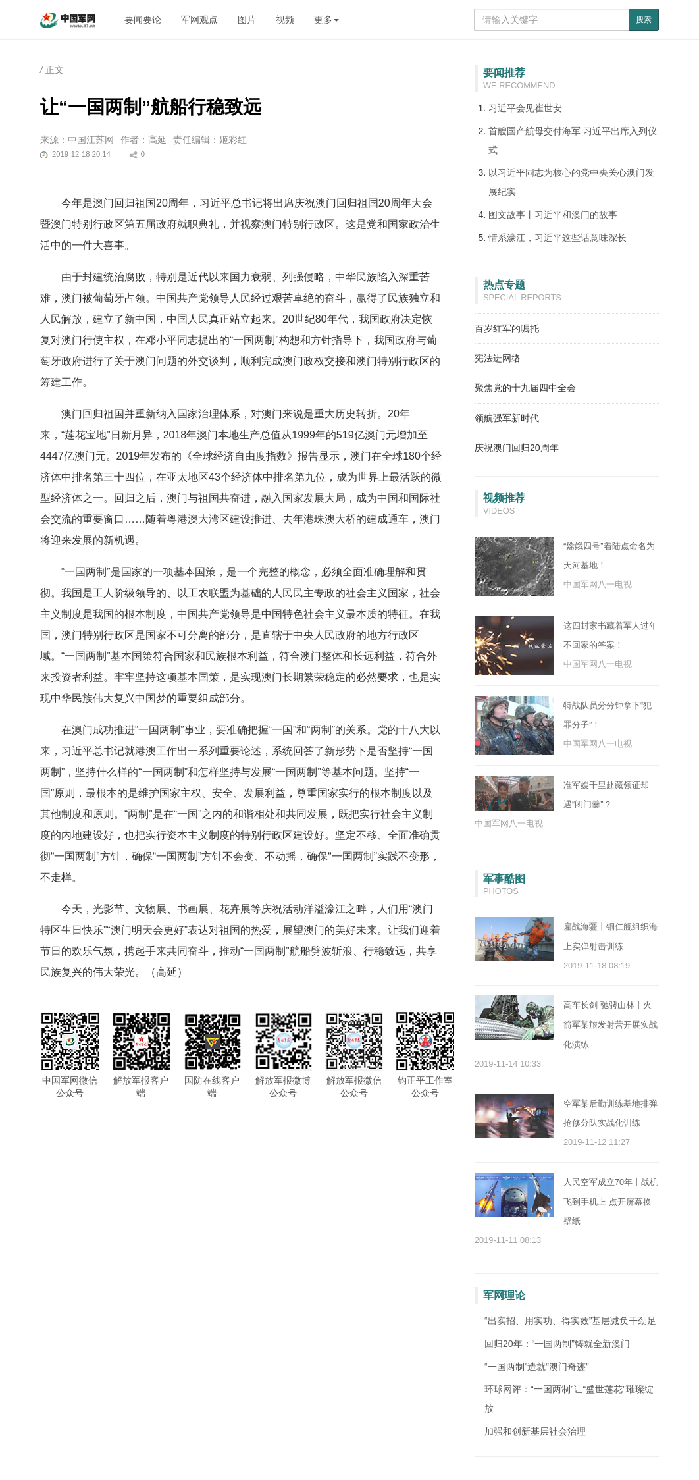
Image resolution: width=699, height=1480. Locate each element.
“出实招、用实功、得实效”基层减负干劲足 (570, 1320)
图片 (247, 19)
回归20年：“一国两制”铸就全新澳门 (557, 1343)
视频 (285, 19)
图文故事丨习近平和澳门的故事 (552, 214)
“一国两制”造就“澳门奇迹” (536, 1366)
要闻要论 (142, 19)
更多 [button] (326, 19)
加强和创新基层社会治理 (535, 1431)
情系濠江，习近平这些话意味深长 (557, 237)
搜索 (644, 19)
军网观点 (199, 19)
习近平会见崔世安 (525, 108)
